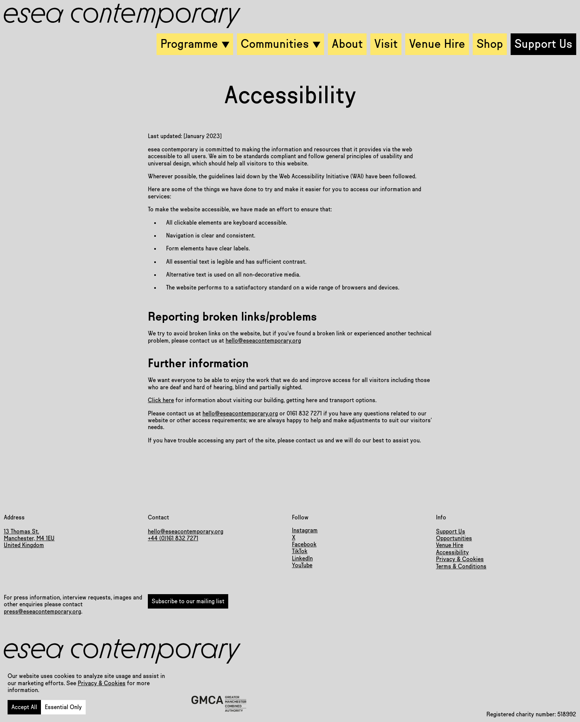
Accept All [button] (24, 707)
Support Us (450, 532)
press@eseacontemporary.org (42, 612)
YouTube (302, 565)
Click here (161, 400)
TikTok (299, 551)
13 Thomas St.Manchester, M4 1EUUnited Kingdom (29, 539)
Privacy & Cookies (101, 683)
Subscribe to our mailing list (188, 601)
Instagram (305, 530)
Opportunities (454, 538)
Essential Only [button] (63, 707)
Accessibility (452, 552)
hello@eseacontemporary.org (263, 341)
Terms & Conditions (461, 566)
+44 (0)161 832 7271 (173, 538)
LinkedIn (302, 558)
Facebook (304, 544)
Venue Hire (449, 545)
